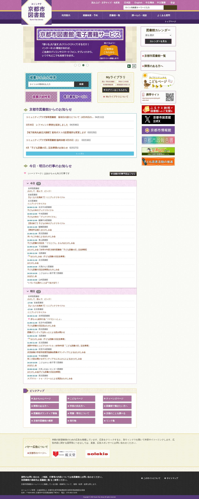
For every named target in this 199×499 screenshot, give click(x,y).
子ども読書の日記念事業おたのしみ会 (43, 270)
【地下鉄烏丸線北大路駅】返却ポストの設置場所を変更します (56, 132)
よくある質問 (163, 15)
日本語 (127, 2)
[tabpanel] (80, 43)
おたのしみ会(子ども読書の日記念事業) (43, 372)
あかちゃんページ (41, 398)
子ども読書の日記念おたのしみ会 (41, 326)
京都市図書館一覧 (155, 55)
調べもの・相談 (139, 15)
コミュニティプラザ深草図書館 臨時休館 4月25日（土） (53, 140)
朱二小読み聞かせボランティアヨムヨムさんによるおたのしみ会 (54, 359)
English (138, 2)
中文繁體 (161, 2)
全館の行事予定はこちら (124, 174)
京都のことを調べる (115, 413)
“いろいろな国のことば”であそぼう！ (43, 283)
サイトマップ (172, 478)
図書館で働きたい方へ (116, 406)
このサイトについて (152, 478)
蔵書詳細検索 (41, 96)
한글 (172, 2)
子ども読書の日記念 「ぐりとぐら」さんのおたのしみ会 (51, 243)
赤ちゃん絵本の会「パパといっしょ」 (44, 319)
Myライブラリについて (117, 97)
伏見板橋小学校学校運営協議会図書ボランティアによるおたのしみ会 (56, 352)
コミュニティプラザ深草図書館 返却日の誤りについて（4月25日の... (60, 117)
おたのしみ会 (33, 263)
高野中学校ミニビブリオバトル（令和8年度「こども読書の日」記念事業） (58, 346)
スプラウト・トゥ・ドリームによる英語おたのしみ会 (49, 378)
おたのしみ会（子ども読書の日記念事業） (46, 256)
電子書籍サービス (76, 96)
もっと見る (80, 154)
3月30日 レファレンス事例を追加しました (47, 125)
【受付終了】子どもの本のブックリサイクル (46, 223)
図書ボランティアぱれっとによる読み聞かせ (46, 332)
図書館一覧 (114, 15)
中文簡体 (150, 2)
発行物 (72, 421)
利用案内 (66, 15)
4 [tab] (87, 65)
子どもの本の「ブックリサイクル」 (42, 217)
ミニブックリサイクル (36, 204)
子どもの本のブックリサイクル (40, 210)
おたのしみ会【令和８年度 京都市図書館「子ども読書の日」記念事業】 (57, 250)
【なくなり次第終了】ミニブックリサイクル (46, 197)
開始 (129, 66)
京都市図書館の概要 (42, 421)
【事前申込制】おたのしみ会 (39, 230)
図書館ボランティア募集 (44, 413)
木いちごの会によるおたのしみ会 (41, 236)
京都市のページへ (37, 453)
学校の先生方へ (76, 406)
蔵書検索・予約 (90, 15)
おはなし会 (32, 276)
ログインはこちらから (116, 90)
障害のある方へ (40, 406)
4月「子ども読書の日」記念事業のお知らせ (47, 148)
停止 (134, 66)
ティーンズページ (114, 398)
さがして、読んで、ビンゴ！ (39, 191)
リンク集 (109, 421)
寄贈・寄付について (78, 413)
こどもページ (75, 398)
